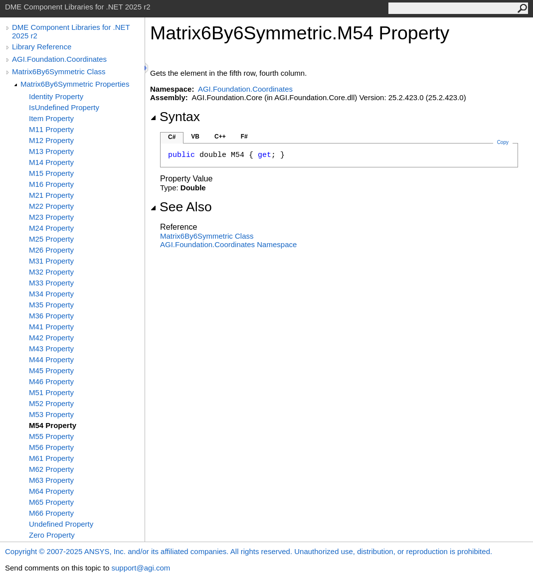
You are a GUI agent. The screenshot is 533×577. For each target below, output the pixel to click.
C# (172, 137)
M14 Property (51, 162)
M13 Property (51, 151)
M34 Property (51, 293)
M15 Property (51, 173)
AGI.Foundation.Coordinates (59, 59)
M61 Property (51, 458)
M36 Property (51, 315)
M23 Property (51, 217)
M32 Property (51, 272)
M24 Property (51, 228)
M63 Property (51, 480)
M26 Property (51, 250)
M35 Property (51, 304)
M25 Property (51, 239)
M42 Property (51, 337)
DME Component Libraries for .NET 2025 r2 (71, 31)
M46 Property (51, 381)
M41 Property (51, 326)
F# (244, 136)
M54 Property (52, 425)
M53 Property (51, 414)
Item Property (51, 118)
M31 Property (51, 261)
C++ (220, 136)
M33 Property (51, 283)
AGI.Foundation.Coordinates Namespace (228, 244)
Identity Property (56, 96)
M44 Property (51, 359)
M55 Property (51, 436)
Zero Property (52, 535)
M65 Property (51, 502)
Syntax (175, 116)
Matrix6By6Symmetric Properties (74, 84)
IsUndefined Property (64, 107)
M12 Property (51, 140)
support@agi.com (140, 568)
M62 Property (51, 469)
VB (195, 136)
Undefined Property (61, 524)
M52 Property (51, 403)
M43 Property (51, 348)
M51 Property (51, 392)
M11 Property (51, 129)
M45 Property (51, 370)
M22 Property (51, 206)
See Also (181, 206)
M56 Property (51, 447)
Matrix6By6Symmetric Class (59, 71)
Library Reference (41, 46)
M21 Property (51, 195)
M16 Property (51, 184)
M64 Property (51, 491)
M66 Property (51, 513)
